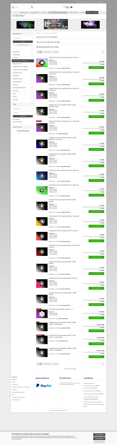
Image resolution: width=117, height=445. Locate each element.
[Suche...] (13, 7)
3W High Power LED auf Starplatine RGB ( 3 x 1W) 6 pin (63, 78)
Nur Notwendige (99, 438)
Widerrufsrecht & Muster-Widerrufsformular (21, 408)
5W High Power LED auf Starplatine (20, 90)
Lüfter (14, 114)
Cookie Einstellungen (16, 420)
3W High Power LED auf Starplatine (20, 87)
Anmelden (23, 137)
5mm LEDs (15, 120)
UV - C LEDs (43, 12)
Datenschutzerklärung (16, 439)
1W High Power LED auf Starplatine (58, 12)
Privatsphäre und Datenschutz (18, 418)
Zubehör (14, 117)
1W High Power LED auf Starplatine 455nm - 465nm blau (64, 191)
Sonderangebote (34, 12)
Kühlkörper (15, 105)
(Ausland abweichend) (65, 89)
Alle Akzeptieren (99, 434)
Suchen (89, 12)
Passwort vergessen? (17, 142)
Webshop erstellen (54, 431)
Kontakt (13, 402)
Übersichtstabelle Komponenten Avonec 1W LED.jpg (47, 67)
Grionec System (24, 12)
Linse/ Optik (15, 111)
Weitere (83, 12)
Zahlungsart (14, 410)
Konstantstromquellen (17, 99)
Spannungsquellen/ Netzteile (19, 108)
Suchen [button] (79, 2)
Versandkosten (15, 405)
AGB (13, 415)
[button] (86, 2)
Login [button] (93, 2)
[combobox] (46, 73)
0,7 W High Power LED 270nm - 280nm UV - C (61, 330)
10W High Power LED (17, 93)
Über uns (95, 12)
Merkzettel (100, 2)
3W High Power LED (73, 12)
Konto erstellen (16, 140)
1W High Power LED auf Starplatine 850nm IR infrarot (63, 299)
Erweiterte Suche (23, 66)
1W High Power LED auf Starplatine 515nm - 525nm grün (64, 206)
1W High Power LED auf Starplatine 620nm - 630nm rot (63, 251)
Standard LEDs (16, 96)
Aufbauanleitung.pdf (23, 151)
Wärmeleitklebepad (17, 102)
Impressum (14, 400)
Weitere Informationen (99, 441)
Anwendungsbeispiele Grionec (18, 413)
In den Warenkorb (96, 88)
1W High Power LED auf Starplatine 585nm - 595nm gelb (64, 237)
